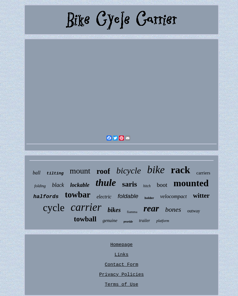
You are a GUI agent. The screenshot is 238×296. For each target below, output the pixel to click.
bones (173, 209)
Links (121, 254)
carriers (203, 172)
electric (104, 196)
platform (162, 221)
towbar (77, 194)
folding (40, 185)
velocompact (173, 196)
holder (149, 198)
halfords (46, 197)
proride (128, 221)
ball (36, 172)
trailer (144, 220)
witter (201, 195)
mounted (191, 183)
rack (180, 169)
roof (103, 171)
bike (156, 169)
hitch (147, 186)
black (58, 185)
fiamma (132, 212)
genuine (110, 220)
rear (151, 208)
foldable (128, 196)
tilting (55, 173)
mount (80, 170)
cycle (53, 207)
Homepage (121, 244)
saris (129, 184)
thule (106, 182)
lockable (80, 185)
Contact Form (121, 264)
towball (85, 219)
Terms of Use (121, 284)
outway (193, 211)
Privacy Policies (121, 274)
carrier (86, 207)
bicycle (128, 170)
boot (162, 185)
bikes (114, 209)
